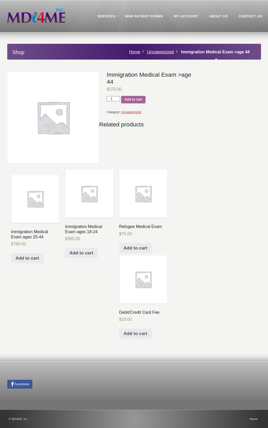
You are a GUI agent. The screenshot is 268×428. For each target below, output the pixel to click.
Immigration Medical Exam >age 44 (215, 52)
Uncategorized (160, 52)
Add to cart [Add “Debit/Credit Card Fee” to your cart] (135, 333)
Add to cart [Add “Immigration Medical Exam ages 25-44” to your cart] (27, 258)
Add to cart (133, 99)
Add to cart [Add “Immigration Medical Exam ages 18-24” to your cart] (81, 252)
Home (134, 52)
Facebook (22, 384)
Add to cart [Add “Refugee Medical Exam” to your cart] (135, 248)
